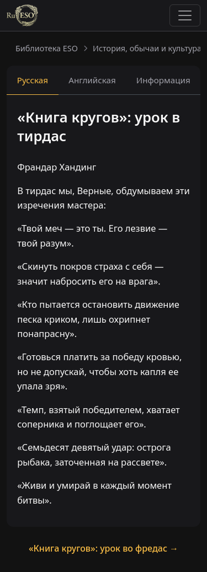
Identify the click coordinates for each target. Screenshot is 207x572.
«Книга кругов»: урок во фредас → (103, 548)
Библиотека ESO (46, 48)
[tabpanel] (103, 312)
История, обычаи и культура (147, 48)
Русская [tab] (32, 79)
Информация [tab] (163, 79)
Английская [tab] (91, 79)
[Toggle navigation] (184, 15)
